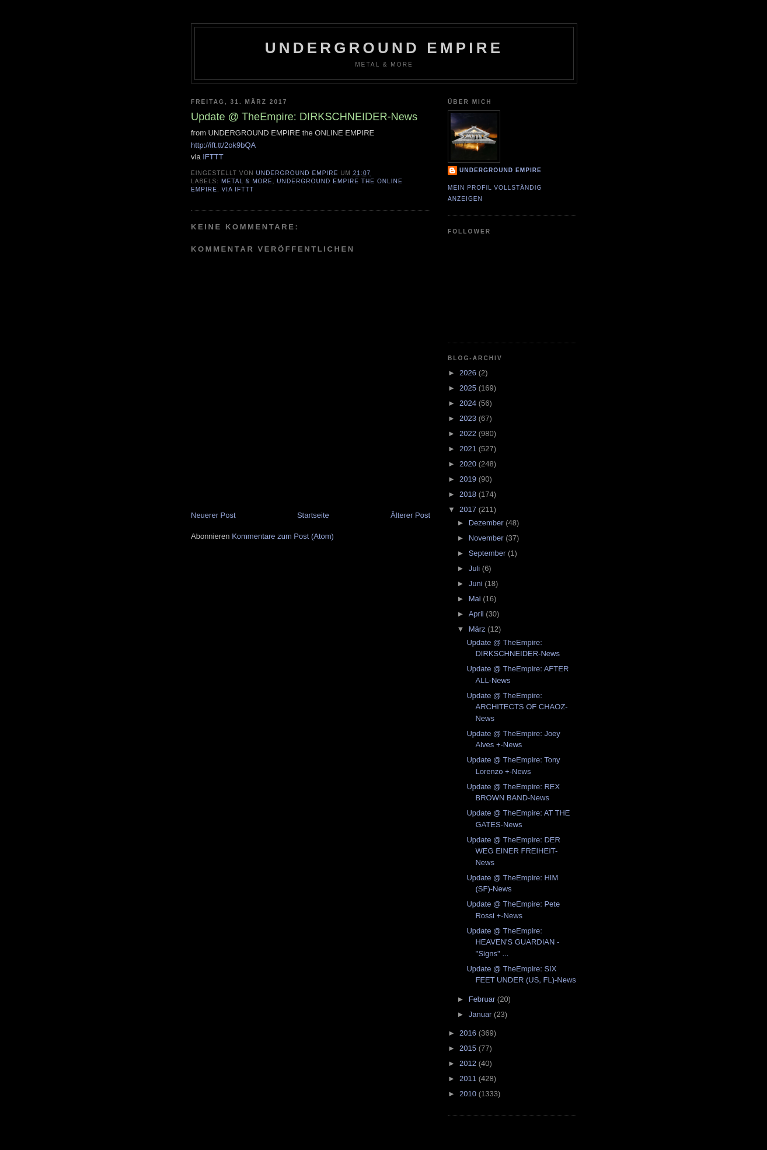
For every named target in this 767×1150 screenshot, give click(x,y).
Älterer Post (410, 515)
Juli (475, 568)
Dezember (487, 522)
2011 (469, 1078)
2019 (469, 479)
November (487, 538)
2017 (469, 509)
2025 (469, 388)
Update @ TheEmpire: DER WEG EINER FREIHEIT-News (513, 851)
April (477, 613)
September (488, 553)
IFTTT (213, 156)
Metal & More (247, 181)
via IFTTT (238, 189)
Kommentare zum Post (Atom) (283, 536)
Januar (481, 1014)
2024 (469, 403)
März (478, 629)
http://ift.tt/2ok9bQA (223, 145)
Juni (476, 583)
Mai (476, 598)
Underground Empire (384, 48)
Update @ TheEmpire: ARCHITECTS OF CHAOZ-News (516, 707)
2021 (469, 448)
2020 (469, 463)
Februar (483, 999)
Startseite (313, 515)
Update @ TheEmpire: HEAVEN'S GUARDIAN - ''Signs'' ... (512, 942)
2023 (469, 418)
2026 (469, 372)
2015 (469, 1048)
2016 (469, 1033)
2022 (469, 433)
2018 (469, 494)
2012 (469, 1063)
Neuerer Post (213, 515)
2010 (469, 1093)
